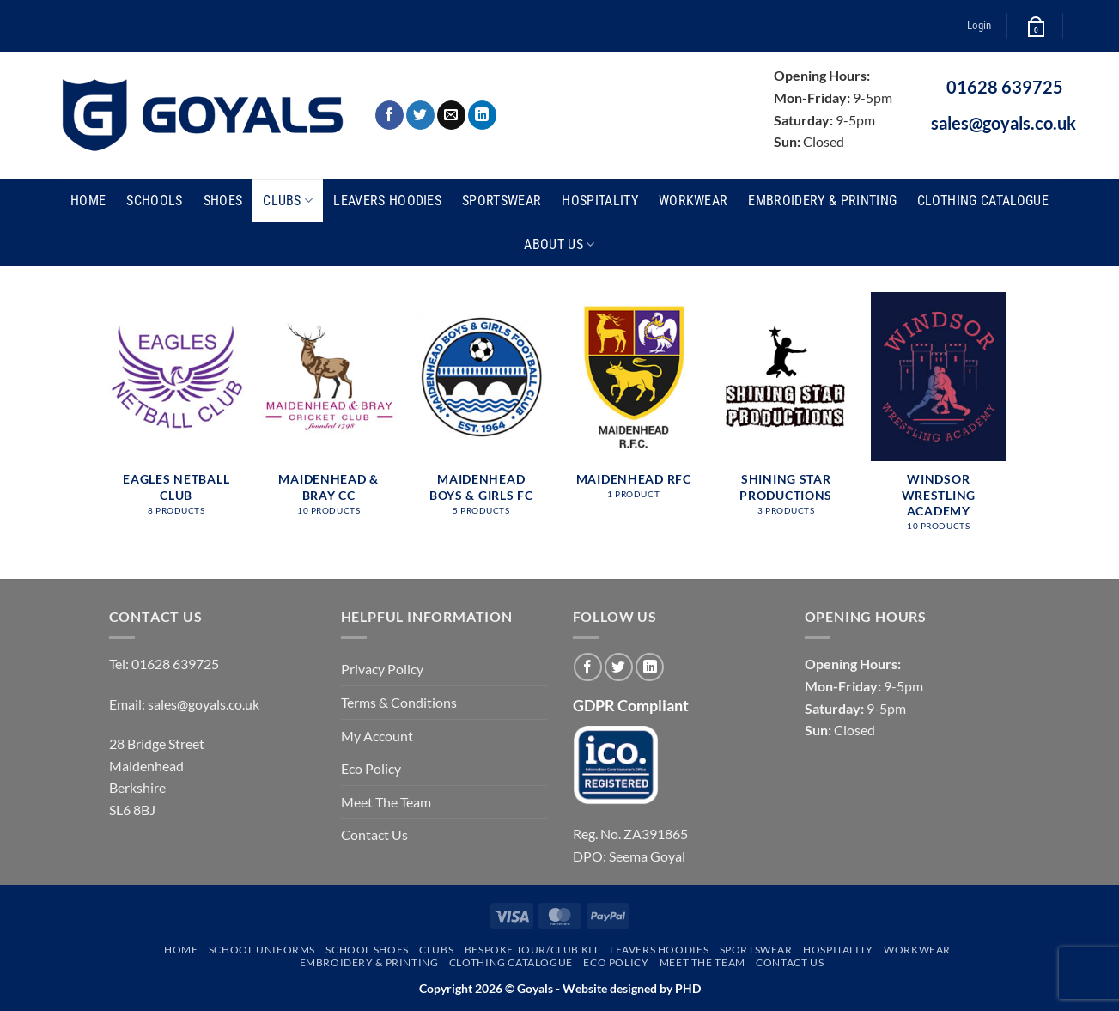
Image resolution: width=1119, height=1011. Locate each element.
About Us (559, 244)
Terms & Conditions (399, 702)
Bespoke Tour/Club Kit (532, 949)
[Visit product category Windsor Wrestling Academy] (938, 421)
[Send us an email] (451, 115)
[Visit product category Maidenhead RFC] (634, 404)
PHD (686, 988)
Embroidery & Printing (822, 200)
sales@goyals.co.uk (1003, 123)
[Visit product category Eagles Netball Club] (176, 412)
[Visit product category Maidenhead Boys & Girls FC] (481, 412)
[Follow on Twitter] (420, 115)
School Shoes (366, 949)
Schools (154, 200)
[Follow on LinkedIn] (482, 115)
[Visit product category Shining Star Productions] (786, 412)
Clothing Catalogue (983, 200)
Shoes (223, 200)
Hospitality (600, 200)
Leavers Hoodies (387, 200)
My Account (377, 736)
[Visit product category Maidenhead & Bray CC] (329, 412)
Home (88, 200)
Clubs (288, 200)
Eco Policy (371, 768)
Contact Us (374, 834)
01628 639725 (1004, 86)
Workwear (693, 200)
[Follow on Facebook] (389, 115)
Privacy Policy (382, 669)
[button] (979, 26)
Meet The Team (386, 802)
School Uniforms (262, 949)
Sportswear (501, 200)
